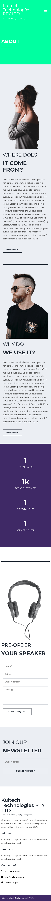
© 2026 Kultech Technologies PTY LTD (17, 898)
